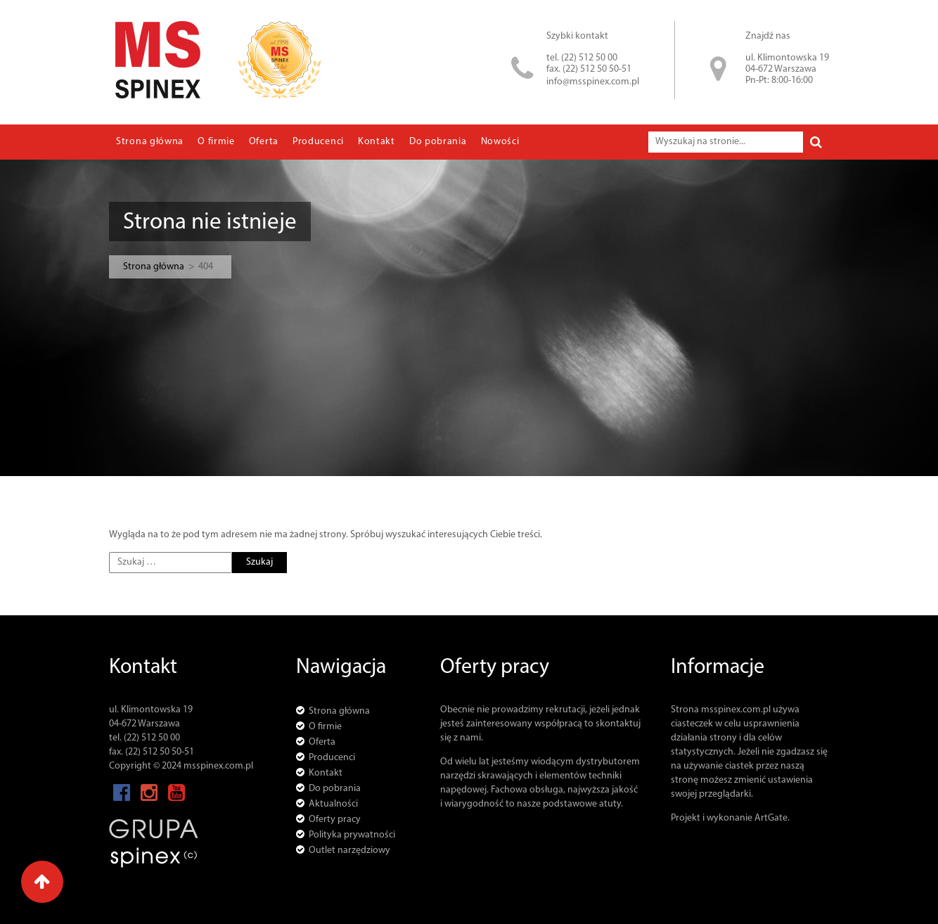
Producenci (318, 141)
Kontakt (376, 141)
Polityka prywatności (352, 835)
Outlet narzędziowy (349, 850)
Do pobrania (438, 141)
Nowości (500, 141)
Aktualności (333, 804)
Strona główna (150, 141)
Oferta (263, 141)
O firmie (216, 141)
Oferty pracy (335, 819)
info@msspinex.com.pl (592, 82)
